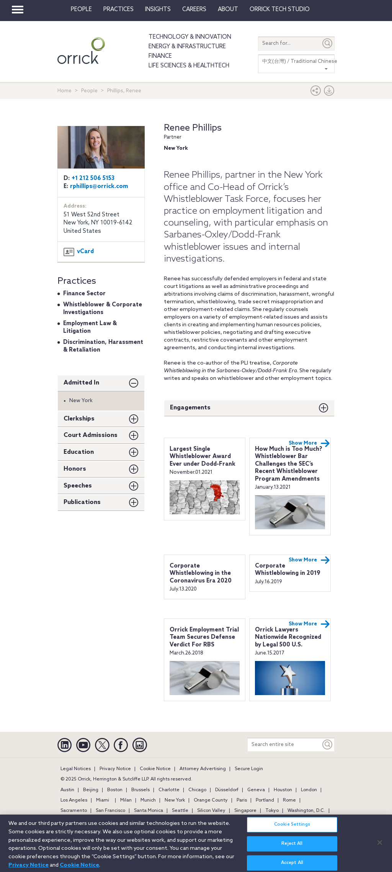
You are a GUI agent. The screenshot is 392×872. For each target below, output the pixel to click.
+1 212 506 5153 (93, 178)
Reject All (291, 848)
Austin (67, 790)
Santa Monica (148, 810)
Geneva (256, 790)
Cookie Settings (292, 828)
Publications (82, 502)
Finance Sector (84, 293)
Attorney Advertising (203, 769)
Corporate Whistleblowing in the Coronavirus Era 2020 (201, 573)
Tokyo (272, 810)
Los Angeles (73, 800)
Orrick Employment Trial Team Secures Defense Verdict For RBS (204, 637)
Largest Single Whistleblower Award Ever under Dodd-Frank (202, 457)
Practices (118, 9)
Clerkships (79, 418)
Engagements (190, 407)
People (81, 9)
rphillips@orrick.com (99, 186)
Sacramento (73, 810)
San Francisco (110, 810)
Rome (289, 800)
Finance (160, 56)
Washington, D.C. (306, 810)
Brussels (140, 790)
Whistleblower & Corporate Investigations (102, 308)
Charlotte (169, 790)
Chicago (197, 790)
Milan (126, 800)
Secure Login (249, 769)
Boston (114, 790)
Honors (75, 469)
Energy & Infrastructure (187, 46)
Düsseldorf (226, 790)
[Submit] (328, 43)
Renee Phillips (193, 128)
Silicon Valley (211, 810)
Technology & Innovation (190, 37)
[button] (315, 92)
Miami (102, 800)
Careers (194, 9)
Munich (148, 800)
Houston (283, 790)
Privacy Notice (115, 769)
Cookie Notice (155, 769)
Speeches (78, 485)
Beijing (90, 790)
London (309, 790)
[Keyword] (328, 745)
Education (79, 452)
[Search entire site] (284, 745)
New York (175, 800)
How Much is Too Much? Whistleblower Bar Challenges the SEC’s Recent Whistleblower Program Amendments (288, 464)
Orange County (211, 800)
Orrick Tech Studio (280, 9)
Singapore (245, 810)
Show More (309, 443)
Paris (242, 800)
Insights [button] (158, 9)
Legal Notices (75, 769)
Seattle (180, 810)
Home (64, 91)
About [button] (228, 9)
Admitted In (81, 382)
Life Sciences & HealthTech (189, 65)
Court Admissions (91, 435)
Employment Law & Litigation (90, 327)
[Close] (379, 846)
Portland (265, 800)
